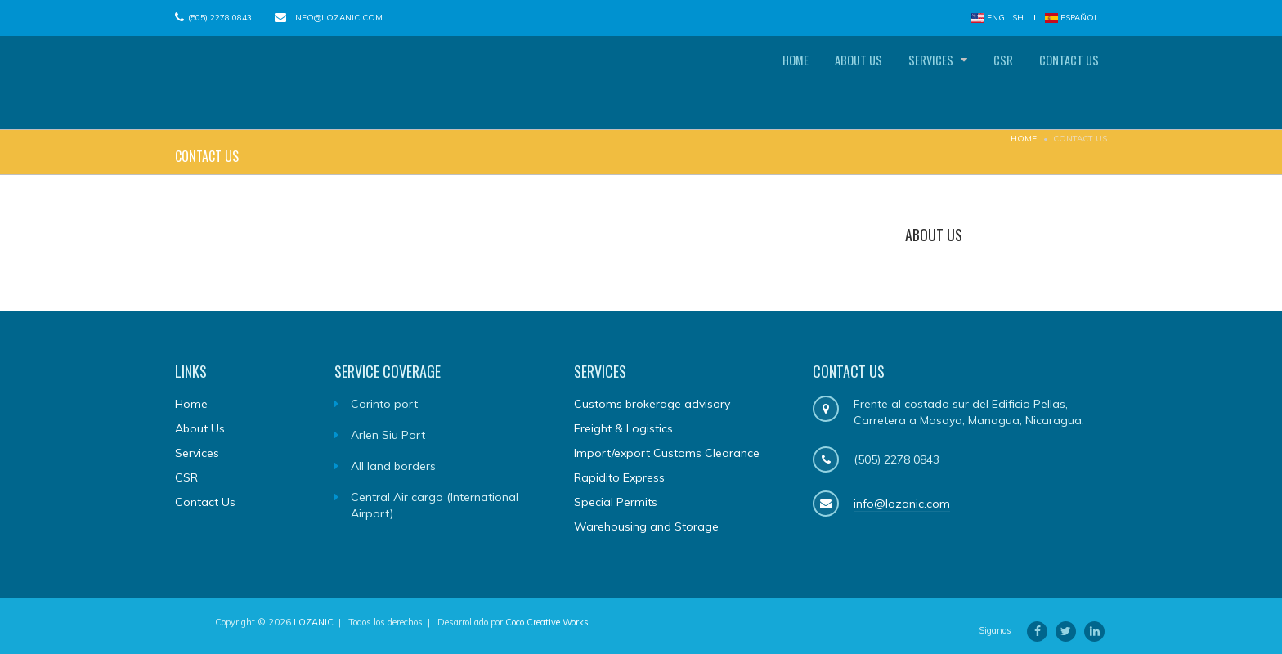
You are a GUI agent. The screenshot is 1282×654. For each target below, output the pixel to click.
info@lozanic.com (338, 17)
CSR (985, 82)
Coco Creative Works (547, 625)
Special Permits (615, 505)
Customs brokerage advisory (652, 407)
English (997, 17)
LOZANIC (314, 625)
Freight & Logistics (623, 431)
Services (904, 82)
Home (742, 82)
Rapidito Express (619, 480)
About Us (818, 82)
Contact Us (1063, 82)
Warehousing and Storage (646, 529)
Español (1072, 17)
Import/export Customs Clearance (667, 456)
